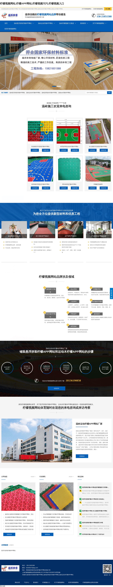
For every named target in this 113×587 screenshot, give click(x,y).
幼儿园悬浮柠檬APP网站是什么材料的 (16, 562)
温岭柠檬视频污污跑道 (66, 23)
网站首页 (17, 582)
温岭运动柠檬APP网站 (45, 23)
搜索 (109, 92)
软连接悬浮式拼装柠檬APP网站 (40, 202)
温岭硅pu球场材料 (10, 249)
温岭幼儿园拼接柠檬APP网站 (13, 187)
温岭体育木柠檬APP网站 (12, 210)
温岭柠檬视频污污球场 (10, 243)
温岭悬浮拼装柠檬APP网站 (23, 23)
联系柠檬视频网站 (98, 9)
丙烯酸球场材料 (98, 240)
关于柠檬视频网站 (86, 9)
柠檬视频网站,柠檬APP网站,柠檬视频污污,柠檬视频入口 (32, 3)
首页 (6, 23)
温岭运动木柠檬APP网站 (33, 92)
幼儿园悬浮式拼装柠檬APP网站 (98, 202)
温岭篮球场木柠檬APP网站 (49, 92)
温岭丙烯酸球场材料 (11, 252)
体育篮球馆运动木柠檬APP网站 (69, 202)
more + (33, 522)
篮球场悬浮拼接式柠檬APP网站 (40, 240)
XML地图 (107, 9)
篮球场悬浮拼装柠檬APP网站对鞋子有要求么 (56, 574)
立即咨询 (34, 206)
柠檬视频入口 (46, 582)
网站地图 (2, 586)
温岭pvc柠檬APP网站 (64, 92)
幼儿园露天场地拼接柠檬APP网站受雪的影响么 (56, 571)
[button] (54, 86)
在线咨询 (56, 397)
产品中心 (26, 582)
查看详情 (46, 206)
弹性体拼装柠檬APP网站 (69, 240)
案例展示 (83, 23)
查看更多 (82, 489)
